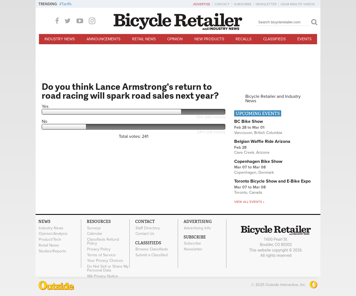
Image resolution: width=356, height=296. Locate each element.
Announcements (103, 39)
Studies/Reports (52, 251)
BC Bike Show (248, 121)
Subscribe (242, 4)
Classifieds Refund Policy (103, 241)
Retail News (144, 39)
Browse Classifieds (151, 249)
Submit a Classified (151, 255)
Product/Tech (50, 239)
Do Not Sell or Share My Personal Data (107, 268)
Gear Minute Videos (298, 4)
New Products (209, 39)
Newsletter (266, 4)
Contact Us (144, 234)
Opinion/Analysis (53, 234)
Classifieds (274, 39)
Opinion (175, 39)
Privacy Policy (98, 249)
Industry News (59, 39)
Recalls (243, 39)
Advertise (201, 4)
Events (304, 39)
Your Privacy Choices (105, 260)
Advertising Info (197, 228)
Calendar (94, 234)
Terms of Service (101, 255)
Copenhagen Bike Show (258, 161)
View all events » (249, 202)
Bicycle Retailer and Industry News (273, 99)
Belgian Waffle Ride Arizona (262, 141)
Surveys (94, 228)
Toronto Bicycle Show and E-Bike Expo (272, 181)
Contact (222, 4)
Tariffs (66, 4)
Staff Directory (147, 228)
